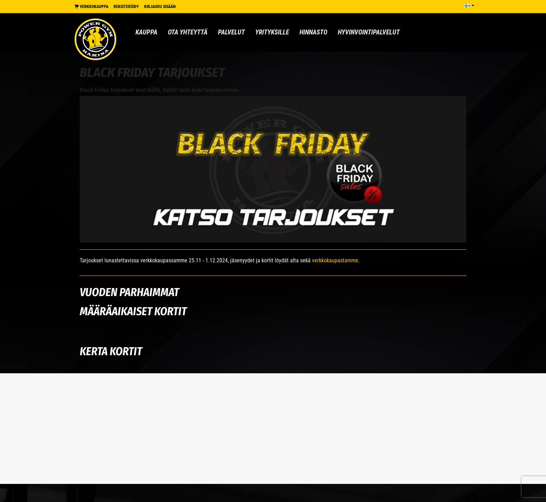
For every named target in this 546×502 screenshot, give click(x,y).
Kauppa (146, 32)
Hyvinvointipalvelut (369, 32)
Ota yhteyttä (188, 32)
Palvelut (231, 32)
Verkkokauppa (91, 6)
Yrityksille (272, 32)
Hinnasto (313, 32)
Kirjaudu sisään (160, 6)
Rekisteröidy (126, 6)
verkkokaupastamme (335, 260)
